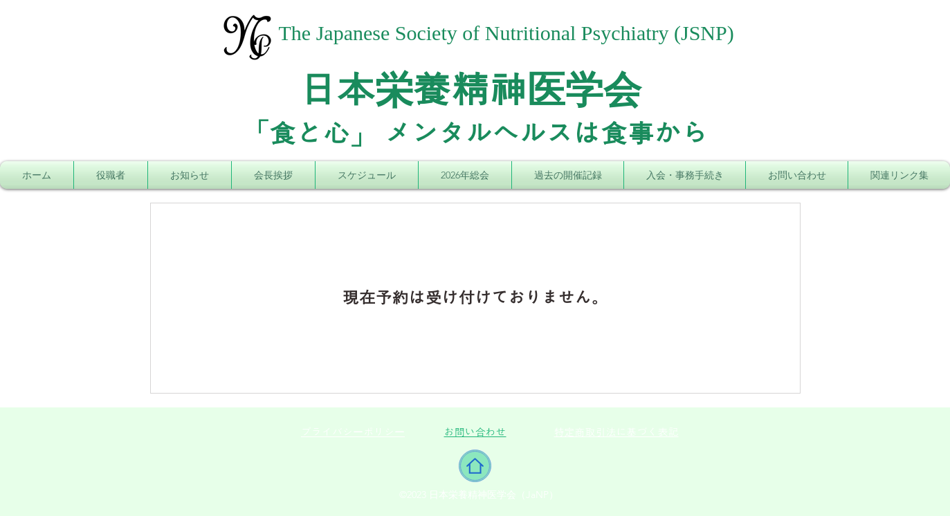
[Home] (475, 466)
